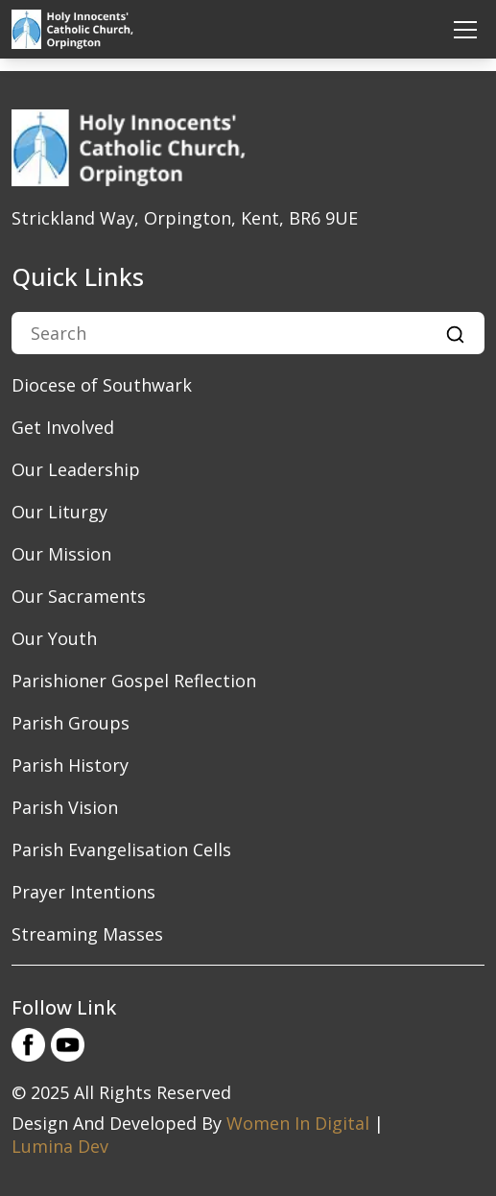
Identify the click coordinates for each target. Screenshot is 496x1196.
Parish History (70, 765)
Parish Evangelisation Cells (121, 849)
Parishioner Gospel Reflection (134, 680)
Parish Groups (71, 722)
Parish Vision (65, 807)
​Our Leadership (76, 469)
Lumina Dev (60, 1146)
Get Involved (63, 427)
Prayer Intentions (83, 891)
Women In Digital (297, 1123)
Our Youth (54, 638)
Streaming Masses (87, 933)
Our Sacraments (79, 596)
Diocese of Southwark (102, 384)
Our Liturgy (59, 511)
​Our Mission (61, 553)
